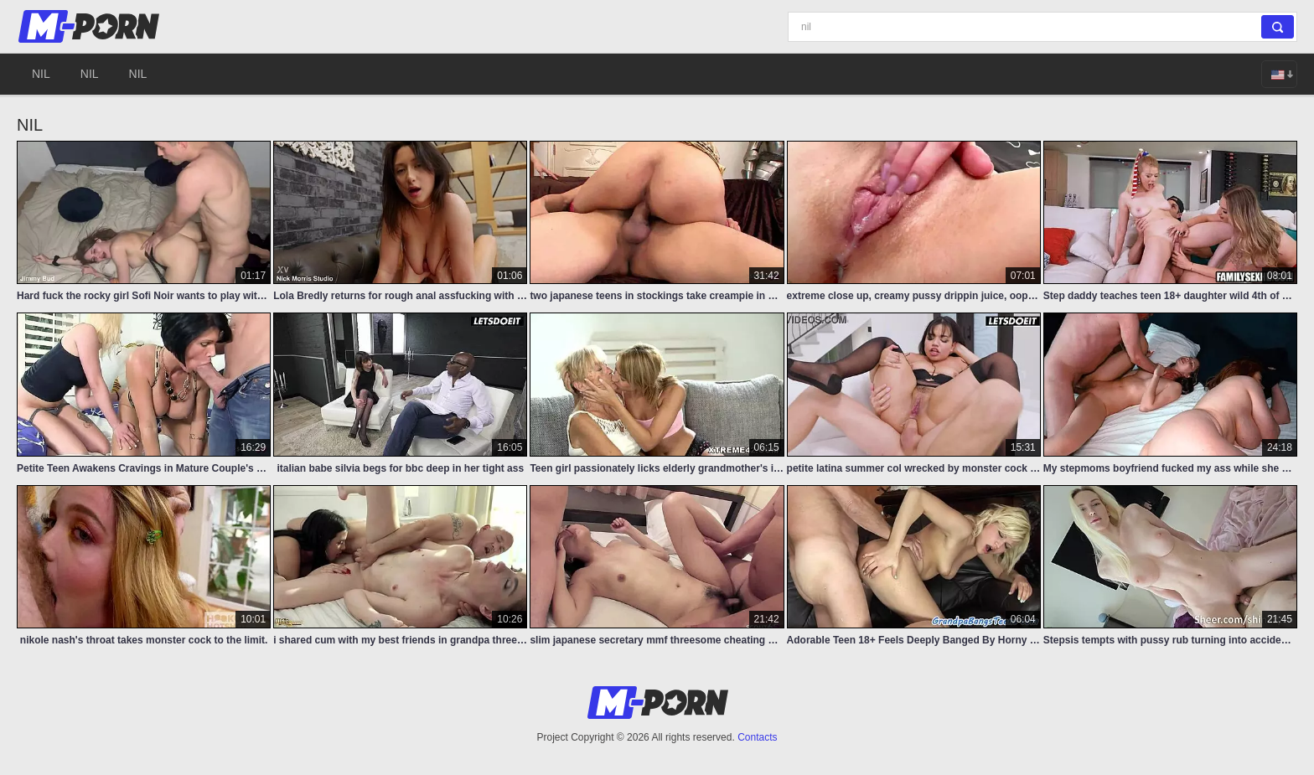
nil (41, 73)
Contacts (757, 737)
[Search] (1042, 27)
